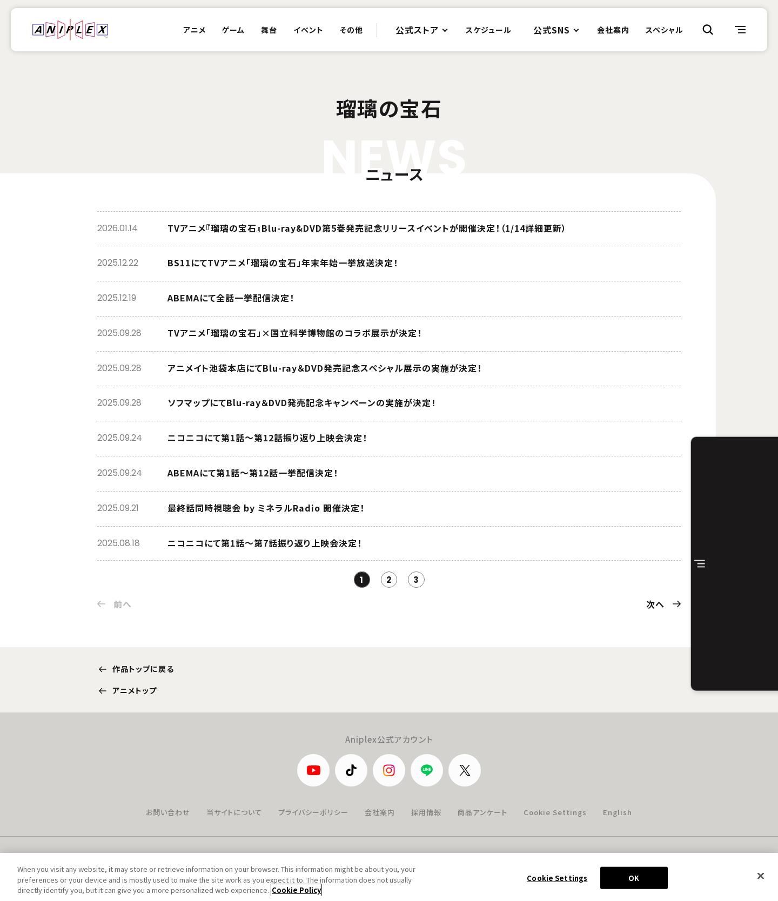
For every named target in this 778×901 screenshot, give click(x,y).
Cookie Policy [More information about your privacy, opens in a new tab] (296, 890)
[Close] (761, 875)
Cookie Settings (555, 812)
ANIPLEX (70, 30)
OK (633, 877)
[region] (389, 877)
